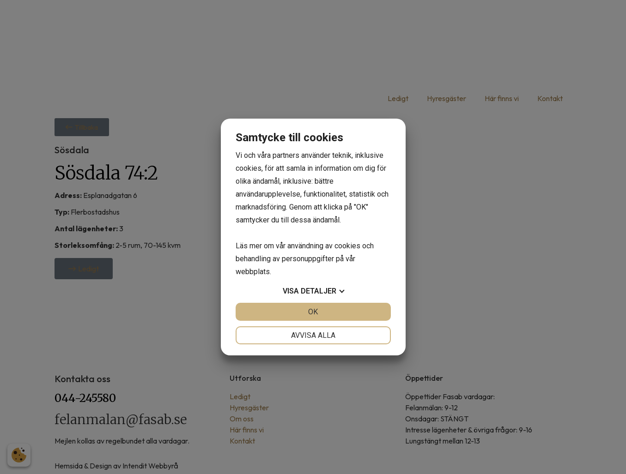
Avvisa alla (313, 335)
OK (313, 311)
